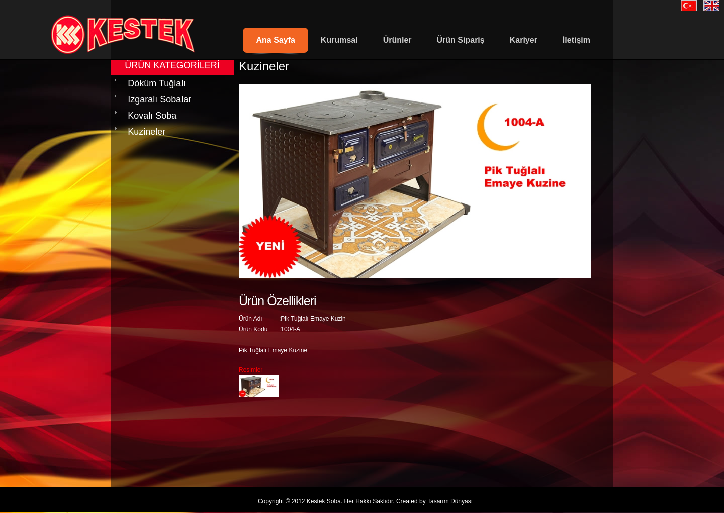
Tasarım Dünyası (450, 501)
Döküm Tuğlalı (157, 83)
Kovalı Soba (152, 116)
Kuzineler (146, 132)
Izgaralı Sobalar (159, 99)
